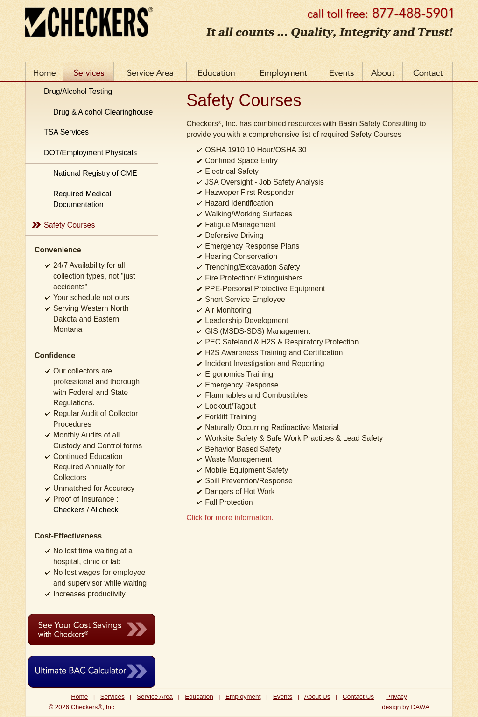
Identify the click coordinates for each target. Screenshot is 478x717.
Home (79, 696)
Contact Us (358, 696)
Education (199, 696)
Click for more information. (230, 518)
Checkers (69, 510)
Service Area (155, 696)
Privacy (396, 696)
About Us (317, 696)
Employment (243, 696)
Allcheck (105, 510)
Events (283, 696)
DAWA (420, 706)
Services (112, 696)
